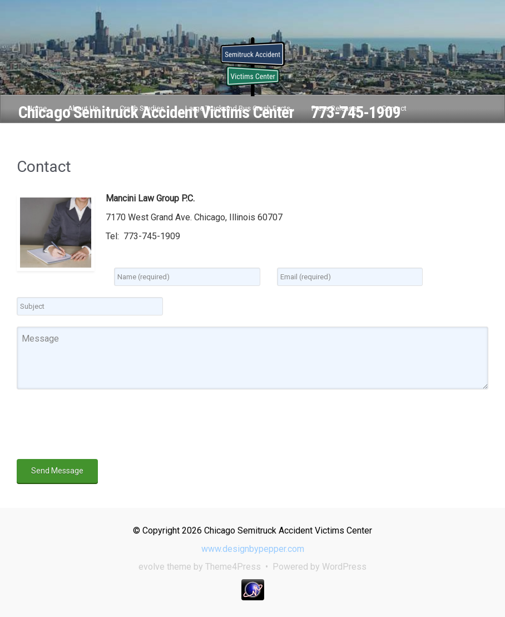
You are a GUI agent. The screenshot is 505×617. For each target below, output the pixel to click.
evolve (151, 566)
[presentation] (101, 426)
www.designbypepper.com (252, 549)
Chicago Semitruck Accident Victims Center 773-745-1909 (209, 112)
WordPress (344, 566)
